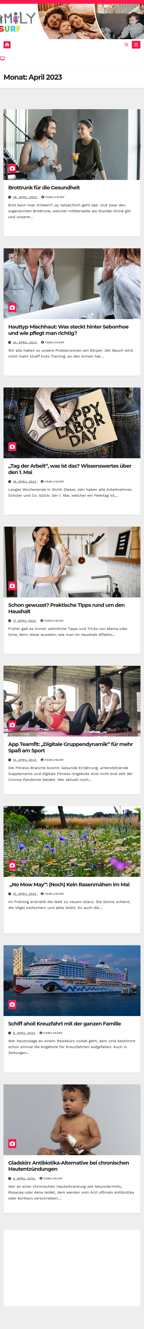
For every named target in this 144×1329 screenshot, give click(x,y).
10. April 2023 (25, 894)
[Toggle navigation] (136, 45)
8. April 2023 (24, 1033)
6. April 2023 (24, 1178)
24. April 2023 (25, 342)
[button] (126, 44)
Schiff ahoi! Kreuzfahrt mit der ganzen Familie (64, 1024)
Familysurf (53, 197)
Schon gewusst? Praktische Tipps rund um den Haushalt (66, 608)
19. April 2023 (25, 481)
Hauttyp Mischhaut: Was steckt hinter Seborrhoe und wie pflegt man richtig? (68, 330)
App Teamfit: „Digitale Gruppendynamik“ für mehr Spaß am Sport (70, 747)
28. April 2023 (25, 197)
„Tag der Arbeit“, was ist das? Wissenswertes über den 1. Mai (69, 469)
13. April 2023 (25, 760)
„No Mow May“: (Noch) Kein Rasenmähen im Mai (68, 884)
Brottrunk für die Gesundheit (44, 187)
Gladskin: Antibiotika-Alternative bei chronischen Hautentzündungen (68, 1166)
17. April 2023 (25, 620)
